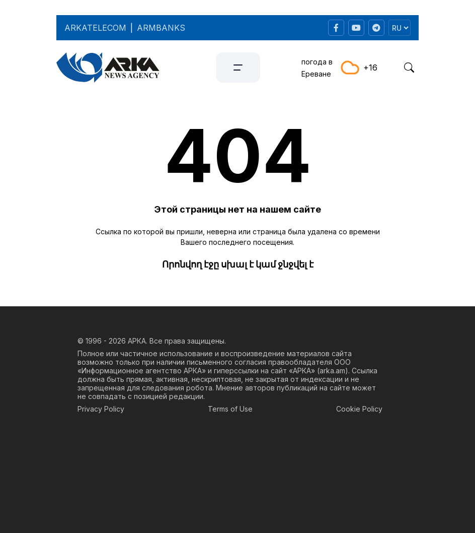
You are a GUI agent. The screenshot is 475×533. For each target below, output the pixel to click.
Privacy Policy (100, 409)
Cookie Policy (359, 409)
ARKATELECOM (95, 28)
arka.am (332, 370)
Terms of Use (230, 409)
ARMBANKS (161, 28)
